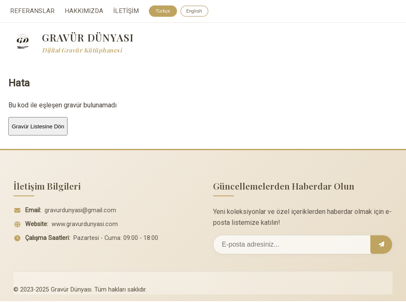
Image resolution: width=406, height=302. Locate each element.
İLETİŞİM (126, 12)
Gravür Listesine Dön (38, 127)
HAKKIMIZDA (84, 12)
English (196, 11)
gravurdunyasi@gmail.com (80, 211)
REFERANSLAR (32, 12)
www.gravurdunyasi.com (85, 225)
